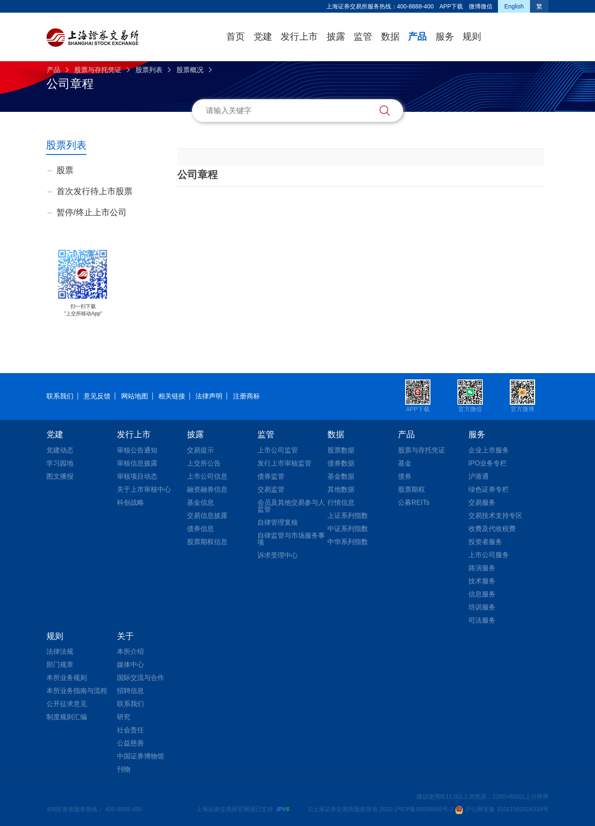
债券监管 (270, 476)
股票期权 (411, 489)
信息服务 (481, 594)
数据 (390, 36)
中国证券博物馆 (140, 756)
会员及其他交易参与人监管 (291, 506)
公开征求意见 (66, 703)
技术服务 (481, 581)
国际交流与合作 (140, 677)
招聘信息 (130, 690)
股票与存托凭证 (98, 69)
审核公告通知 (137, 450)
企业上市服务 (488, 450)
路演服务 (481, 567)
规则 (471, 36)
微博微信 (480, 6)
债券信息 (200, 528)
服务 (444, 36)
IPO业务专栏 (487, 463)
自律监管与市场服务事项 (291, 539)
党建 (263, 36)
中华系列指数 (347, 541)
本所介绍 (130, 651)
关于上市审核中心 (144, 489)
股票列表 (148, 69)
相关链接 (171, 396)
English (514, 6)
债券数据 (340, 463)
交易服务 (481, 502)
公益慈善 (130, 743)
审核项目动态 (137, 476)
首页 (235, 36)
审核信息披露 (137, 463)
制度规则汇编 (66, 716)
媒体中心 (130, 664)
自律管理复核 (277, 522)
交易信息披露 (207, 515)
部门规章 (59, 664)
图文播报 (59, 476)
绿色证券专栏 (488, 489)
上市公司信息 (207, 476)
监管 (363, 36)
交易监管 (270, 489)
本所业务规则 (66, 677)
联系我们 (59, 396)
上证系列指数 (347, 515)
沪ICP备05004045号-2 (423, 809)
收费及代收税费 (492, 528)
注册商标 (246, 396)
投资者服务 (485, 541)
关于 (125, 636)
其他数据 (340, 489)
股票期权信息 (207, 541)
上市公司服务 (488, 554)
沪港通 (478, 476)
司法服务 (481, 620)
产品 (417, 36)
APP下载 (451, 6)
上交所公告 (204, 463)
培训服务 (481, 607)
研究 (123, 716)
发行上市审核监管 (284, 463)
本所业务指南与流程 (76, 690)
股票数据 (340, 450)
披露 (336, 36)
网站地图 (134, 396)
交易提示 (200, 450)
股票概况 (189, 69)
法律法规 (59, 651)
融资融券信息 (207, 489)
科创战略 (130, 502)
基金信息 (200, 502)
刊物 (123, 769)
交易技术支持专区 (495, 515)
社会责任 (130, 730)
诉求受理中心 (277, 555)
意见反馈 (97, 396)
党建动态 (59, 450)
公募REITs (414, 502)
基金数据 (340, 476)
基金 (404, 463)
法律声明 (208, 396)
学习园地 (59, 463)
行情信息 (340, 502)
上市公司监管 (277, 450)
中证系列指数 (347, 528)
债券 (404, 476)
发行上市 (299, 36)
